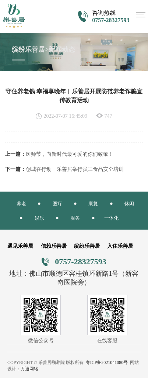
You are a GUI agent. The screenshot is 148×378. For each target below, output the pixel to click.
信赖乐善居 (54, 246)
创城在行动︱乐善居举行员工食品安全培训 (75, 169)
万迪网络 (29, 368)
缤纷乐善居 (87, 246)
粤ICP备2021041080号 (107, 362)
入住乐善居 (120, 246)
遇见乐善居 (20, 246)
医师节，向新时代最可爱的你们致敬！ (69, 154)
